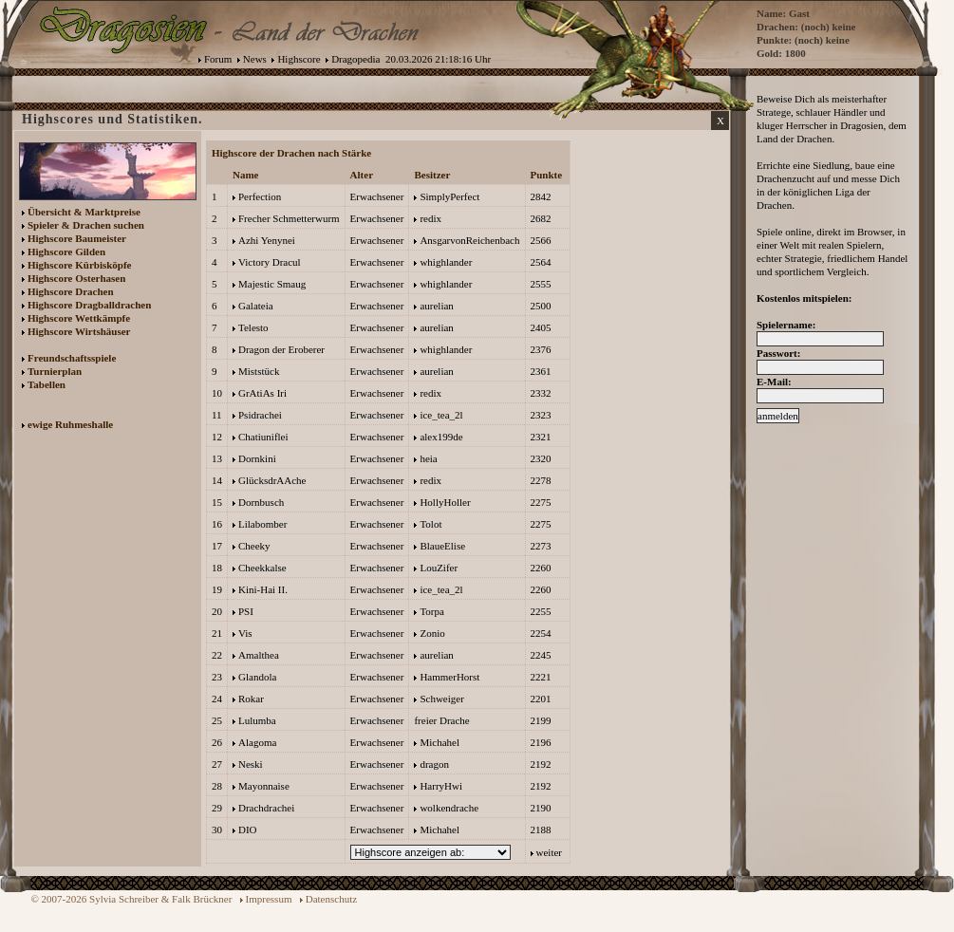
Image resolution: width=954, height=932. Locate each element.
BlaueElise (442, 545)
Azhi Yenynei (266, 240)
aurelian (436, 305)
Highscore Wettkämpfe (79, 318)
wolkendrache (449, 807)
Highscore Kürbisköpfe (80, 264)
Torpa (432, 611)
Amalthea (258, 655)
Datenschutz (331, 898)
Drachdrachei (266, 807)
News (255, 59)
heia (428, 458)
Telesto (253, 327)
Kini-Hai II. (263, 589)
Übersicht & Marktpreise (84, 211)
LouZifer (439, 567)
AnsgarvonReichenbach (469, 240)
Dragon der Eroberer (281, 349)
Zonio (432, 633)
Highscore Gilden (66, 251)
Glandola (257, 676)
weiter (549, 852)
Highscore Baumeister (77, 238)
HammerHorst (449, 676)
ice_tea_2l (441, 414)
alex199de (441, 436)
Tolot (430, 524)
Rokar (251, 698)
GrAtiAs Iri (262, 393)
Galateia (255, 305)
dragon (434, 764)
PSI (245, 611)
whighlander (446, 262)
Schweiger (441, 698)
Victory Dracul (269, 262)
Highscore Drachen (71, 291)
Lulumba (257, 720)
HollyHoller (445, 502)
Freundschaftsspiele (72, 357)
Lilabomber (262, 524)
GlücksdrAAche (272, 480)
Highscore (298, 59)
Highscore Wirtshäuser (79, 331)
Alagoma (257, 742)
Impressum (269, 898)
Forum (218, 59)
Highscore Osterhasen (76, 278)
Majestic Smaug (272, 283)
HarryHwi (441, 786)
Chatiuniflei (263, 436)
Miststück (258, 371)
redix (430, 218)
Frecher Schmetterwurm (289, 218)
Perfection (259, 196)
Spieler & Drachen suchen (86, 225)
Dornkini (257, 458)
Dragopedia (355, 59)
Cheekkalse (262, 567)
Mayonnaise (264, 786)
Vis (245, 633)
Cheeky (254, 545)
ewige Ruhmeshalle (70, 424)
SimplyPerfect (449, 196)
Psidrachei (260, 414)
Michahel (439, 742)
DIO (247, 829)
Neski (250, 764)
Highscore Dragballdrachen (89, 304)
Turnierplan (55, 371)
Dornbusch (261, 502)
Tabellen (46, 384)
